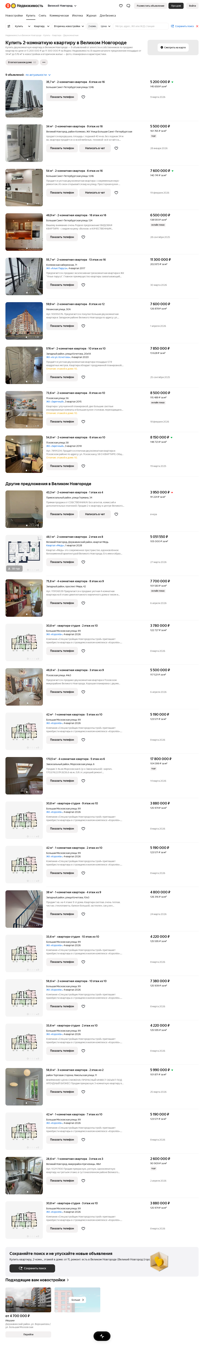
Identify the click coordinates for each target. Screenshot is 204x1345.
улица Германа (80, 497)
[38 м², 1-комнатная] (25, 910)
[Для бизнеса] (107, 16)
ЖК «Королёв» (54, 634)
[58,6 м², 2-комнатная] (25, 999)
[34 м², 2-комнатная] (25, 144)
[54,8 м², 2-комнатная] (25, 455)
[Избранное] (121, 6)
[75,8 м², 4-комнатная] (25, 599)
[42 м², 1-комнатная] (25, 733)
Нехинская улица (55, 309)
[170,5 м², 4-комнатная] (25, 777)
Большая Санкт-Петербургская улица (67, 87)
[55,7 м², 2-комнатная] (25, 278)
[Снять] (42, 16)
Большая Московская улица (61, 631)
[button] (128, 6)
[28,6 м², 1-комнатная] (25, 1177)
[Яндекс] (8, 5)
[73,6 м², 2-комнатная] (25, 411)
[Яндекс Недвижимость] (27, 5)
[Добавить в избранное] (83, 97)
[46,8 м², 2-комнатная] (25, 688)
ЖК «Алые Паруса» (56, 268)
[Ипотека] (77, 16)
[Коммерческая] (59, 16)
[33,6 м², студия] (25, 955)
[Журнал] (91, 16)
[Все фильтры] (8, 26)
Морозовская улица (81, 764)
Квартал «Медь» (55, 545)
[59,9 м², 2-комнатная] (25, 322)
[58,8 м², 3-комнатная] (25, 1088)
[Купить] (30, 16)
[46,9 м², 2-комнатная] (25, 233)
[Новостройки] (14, 16)
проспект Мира (73, 586)
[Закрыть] (197, 26)
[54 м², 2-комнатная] (25, 189)
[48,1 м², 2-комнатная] (25, 555)
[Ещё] (44, 62)
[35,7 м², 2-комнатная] (25, 100)
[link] (192, 6)
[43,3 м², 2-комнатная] (25, 510)
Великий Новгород (56, 131)
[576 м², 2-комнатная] (25, 367)
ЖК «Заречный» (55, 401)
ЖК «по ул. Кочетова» (58, 357)
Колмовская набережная (60, 265)
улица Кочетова (74, 353)
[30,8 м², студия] (25, 644)
